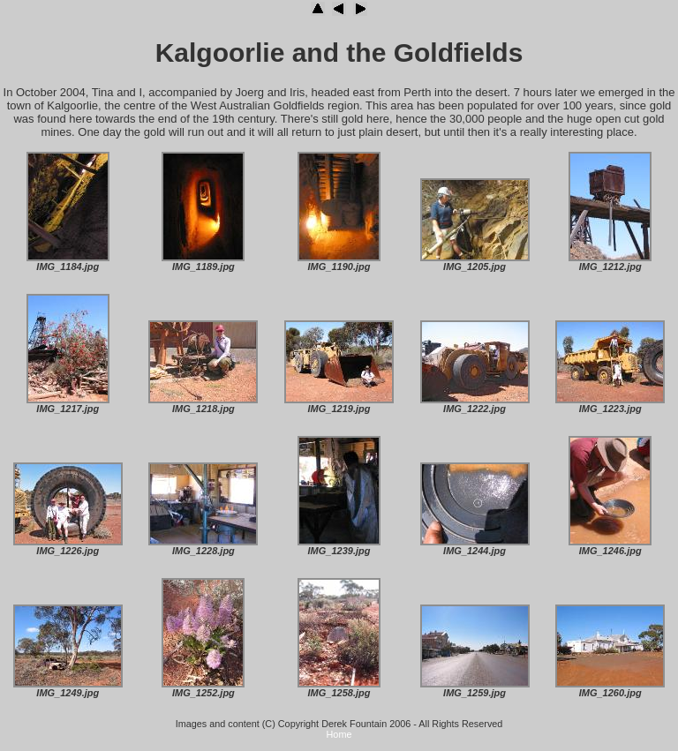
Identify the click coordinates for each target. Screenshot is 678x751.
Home (339, 734)
